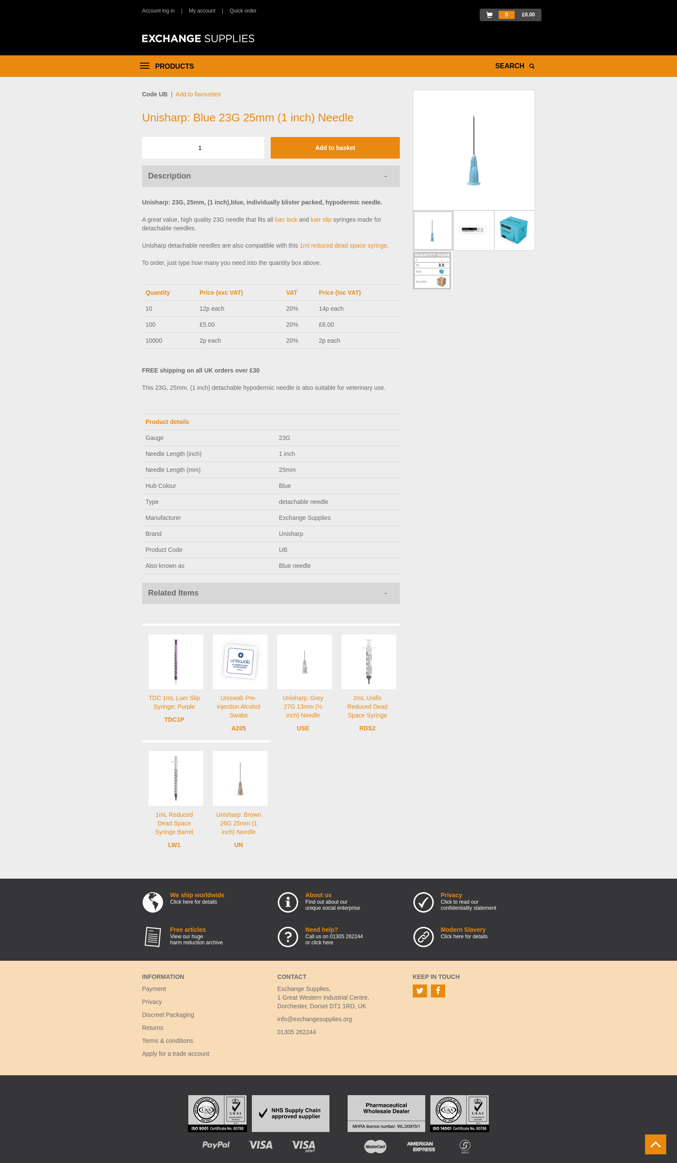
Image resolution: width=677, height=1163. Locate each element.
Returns (152, 1027)
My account (202, 11)
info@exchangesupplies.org (314, 1019)
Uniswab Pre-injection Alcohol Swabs (238, 707)
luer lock (286, 219)
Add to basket (335, 147)
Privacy (152, 1001)
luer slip (321, 219)
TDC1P (174, 719)
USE (303, 728)
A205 (238, 728)
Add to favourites (198, 94)
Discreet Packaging (168, 1014)
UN (238, 844)
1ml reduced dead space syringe (343, 245)
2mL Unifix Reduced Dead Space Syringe (367, 707)
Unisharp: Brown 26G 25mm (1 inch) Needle (238, 823)
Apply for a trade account (175, 1053)
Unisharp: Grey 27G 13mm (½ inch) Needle (303, 707)
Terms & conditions (167, 1040)
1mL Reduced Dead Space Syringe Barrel (174, 823)
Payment (154, 988)
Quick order (243, 11)
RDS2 (367, 728)
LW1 (174, 844)
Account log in (158, 11)
